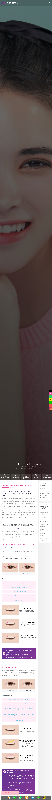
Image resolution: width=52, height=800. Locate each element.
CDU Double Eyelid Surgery (45, 489)
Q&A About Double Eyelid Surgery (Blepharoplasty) (45, 497)
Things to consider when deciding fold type (45, 495)
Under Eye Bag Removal (44, 534)
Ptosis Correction (43, 520)
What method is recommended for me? (45, 491)
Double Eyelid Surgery (44, 513)
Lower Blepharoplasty (44, 530)
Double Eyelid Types (45, 493)
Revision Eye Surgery (43, 539)
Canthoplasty (44, 517)
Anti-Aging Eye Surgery (44, 525)
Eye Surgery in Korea (26, 466)
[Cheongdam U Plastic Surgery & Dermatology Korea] (9, 3)
